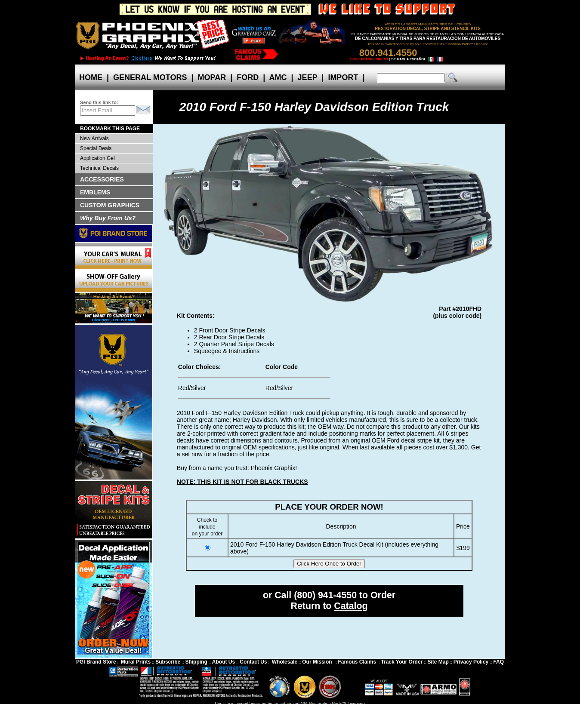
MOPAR (211, 77)
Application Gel (97, 158)
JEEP (307, 77)
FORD (247, 77)
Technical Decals (99, 168)
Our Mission (317, 662)
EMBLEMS (95, 192)
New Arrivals (94, 138)
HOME (91, 77)
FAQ (498, 662)
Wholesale (284, 662)
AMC (278, 77)
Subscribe (167, 662)
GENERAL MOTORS (150, 77)
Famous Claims (357, 662)
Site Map (437, 662)
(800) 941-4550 (325, 595)
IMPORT (343, 77)
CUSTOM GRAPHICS (109, 205)
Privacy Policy (471, 662)
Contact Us (253, 662)
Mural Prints (136, 662)
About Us (223, 662)
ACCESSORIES (102, 179)
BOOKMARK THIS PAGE (110, 129)
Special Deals (95, 148)
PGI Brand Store (96, 662)
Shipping (196, 662)
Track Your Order (402, 662)
